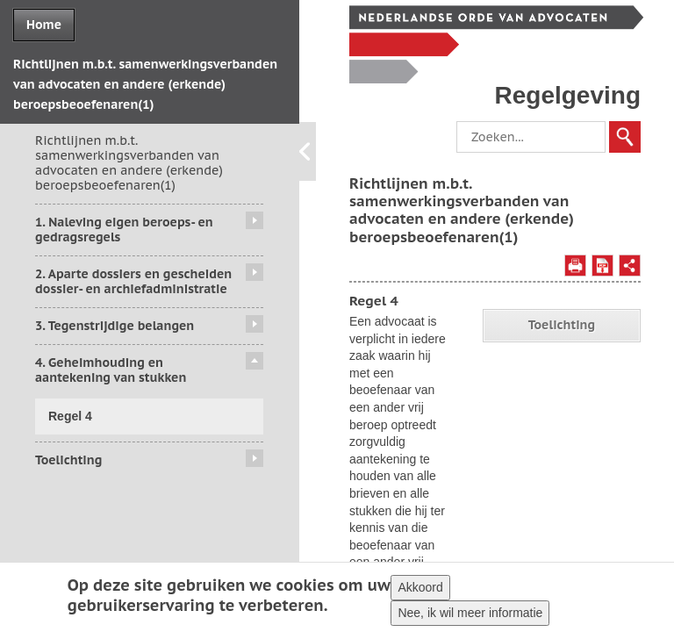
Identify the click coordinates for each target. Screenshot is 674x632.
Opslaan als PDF (602, 265)
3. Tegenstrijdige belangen (114, 326)
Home (43, 24)
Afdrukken (575, 265)
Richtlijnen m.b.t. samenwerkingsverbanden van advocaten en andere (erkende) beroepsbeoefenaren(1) (129, 162)
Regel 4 (70, 416)
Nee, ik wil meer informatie (470, 616)
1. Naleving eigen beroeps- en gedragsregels (124, 229)
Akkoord (420, 591)
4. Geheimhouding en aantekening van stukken (110, 370)
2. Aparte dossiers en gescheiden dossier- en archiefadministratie (133, 281)
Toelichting (68, 460)
